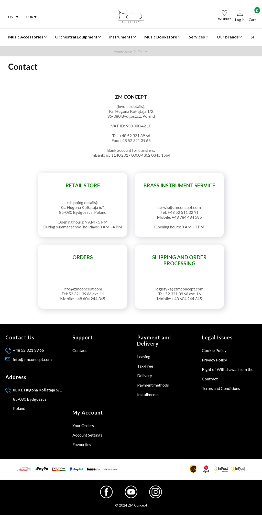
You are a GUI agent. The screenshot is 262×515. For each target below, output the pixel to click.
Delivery (144, 375)
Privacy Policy (214, 359)
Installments (148, 394)
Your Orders (83, 425)
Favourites (81, 444)
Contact (79, 350)
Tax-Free (145, 365)
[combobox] (13, 17)
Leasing (143, 356)
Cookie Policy (214, 350)
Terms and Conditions (221, 388)
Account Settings (87, 434)
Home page (123, 51)
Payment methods (153, 384)
